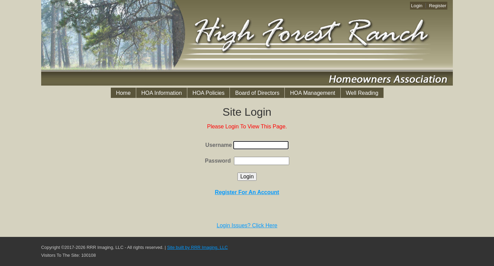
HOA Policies (208, 93)
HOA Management (312, 93)
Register (437, 5)
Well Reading (362, 93)
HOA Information (161, 93)
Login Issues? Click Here (247, 225)
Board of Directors (257, 93)
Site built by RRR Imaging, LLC (197, 247)
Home (123, 93)
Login (416, 5)
